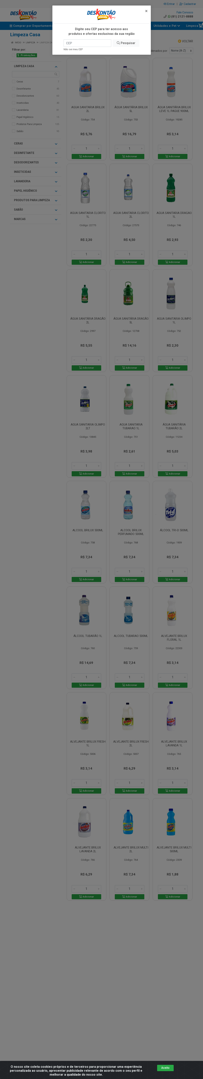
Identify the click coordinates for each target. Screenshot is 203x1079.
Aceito (165, 1067)
